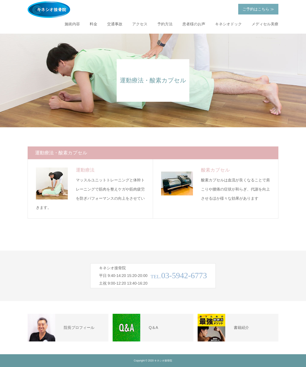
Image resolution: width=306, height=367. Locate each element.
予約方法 (165, 24)
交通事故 (114, 24)
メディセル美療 (265, 24)
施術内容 (72, 24)
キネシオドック (228, 24)
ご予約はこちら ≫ (258, 9)
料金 (93, 24)
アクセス (139, 24)
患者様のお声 (193, 24)
